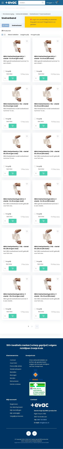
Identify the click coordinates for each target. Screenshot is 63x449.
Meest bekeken (13, 35)
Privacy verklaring (34, 442)
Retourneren (14, 381)
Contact (13, 360)
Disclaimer (42, 442)
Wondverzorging (8, 14)
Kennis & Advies (15, 384)
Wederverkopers (15, 369)
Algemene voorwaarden (21, 442)
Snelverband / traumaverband (40, 14)
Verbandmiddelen (22, 14)
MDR (47, 442)
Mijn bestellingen (15, 410)
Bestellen (13, 372)
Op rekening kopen (16, 407)
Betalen (12, 378)
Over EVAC (13, 363)
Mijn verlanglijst (15, 413)
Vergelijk (7, 71)
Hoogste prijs (35, 35)
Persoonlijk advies (16, 366)
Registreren (14, 404)
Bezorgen (13, 375)
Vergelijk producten (16, 416)
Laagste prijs (24, 35)
